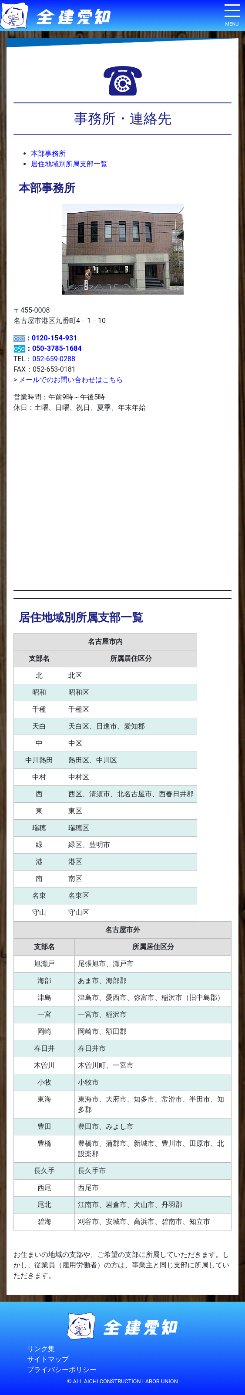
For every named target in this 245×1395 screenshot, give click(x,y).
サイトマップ (48, 1359)
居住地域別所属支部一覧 (69, 164)
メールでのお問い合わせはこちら (71, 380)
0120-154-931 (54, 338)
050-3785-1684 (57, 348)
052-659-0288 (53, 359)
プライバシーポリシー (62, 1369)
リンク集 (41, 1349)
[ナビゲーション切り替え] (232, 14)
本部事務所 (48, 153)
